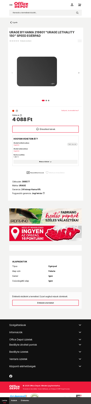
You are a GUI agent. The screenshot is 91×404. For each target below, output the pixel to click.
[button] (79, 73)
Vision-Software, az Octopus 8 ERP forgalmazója (54, 389)
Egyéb (15, 22)
